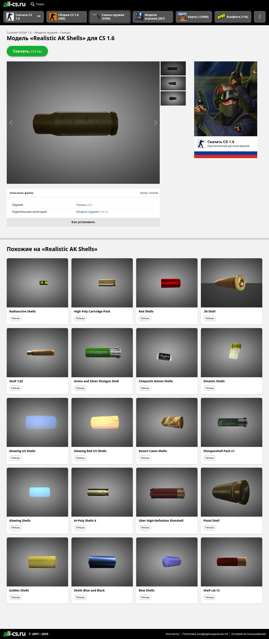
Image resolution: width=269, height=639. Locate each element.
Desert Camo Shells (153, 451)
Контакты (172, 634)
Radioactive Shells (22, 311)
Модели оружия (92, 212)
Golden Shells (19, 590)
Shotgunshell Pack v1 (219, 451)
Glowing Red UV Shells (90, 451)
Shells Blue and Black (89, 590)
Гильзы (84, 205)
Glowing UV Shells (22, 451)
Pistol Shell (211, 521)
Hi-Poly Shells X (85, 521)
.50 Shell (209, 311)
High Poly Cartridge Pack (92, 311)
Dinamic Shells (214, 381)
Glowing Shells (19, 521)
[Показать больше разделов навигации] (260, 17)
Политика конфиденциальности (205, 634)
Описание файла (21, 193)
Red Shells (146, 311)
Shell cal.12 (211, 590)
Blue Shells (146, 590)
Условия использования (248, 634)
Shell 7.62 (16, 381)
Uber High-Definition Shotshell (161, 521)
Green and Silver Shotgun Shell (96, 381)
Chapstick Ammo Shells (156, 381)
